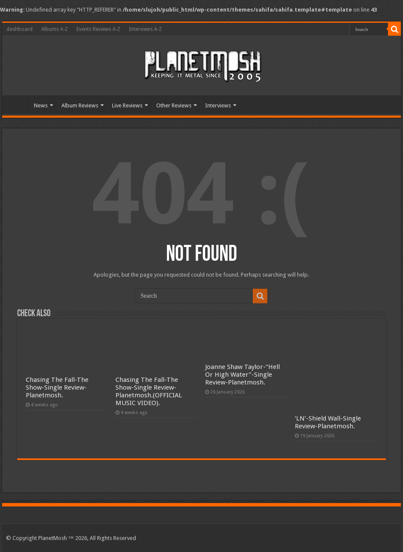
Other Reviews (173, 105)
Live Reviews (127, 105)
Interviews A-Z (145, 29)
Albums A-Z (54, 29)
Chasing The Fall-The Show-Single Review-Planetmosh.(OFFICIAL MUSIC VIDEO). (148, 391)
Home (17, 104)
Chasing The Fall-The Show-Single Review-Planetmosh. (57, 387)
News (41, 105)
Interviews (218, 105)
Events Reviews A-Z (98, 29)
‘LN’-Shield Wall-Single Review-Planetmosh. (328, 422)
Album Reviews (79, 105)
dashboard (19, 29)
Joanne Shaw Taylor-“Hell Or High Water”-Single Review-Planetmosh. (242, 374)
